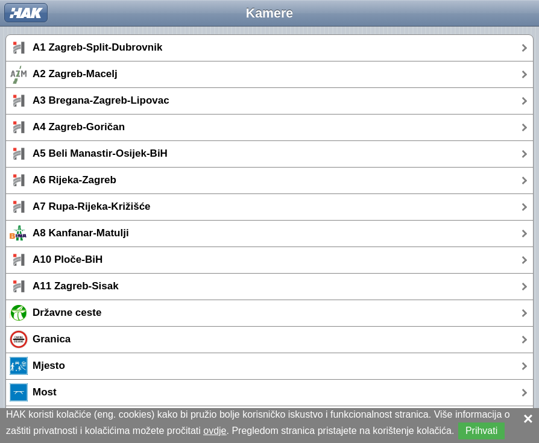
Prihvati (481, 431)
